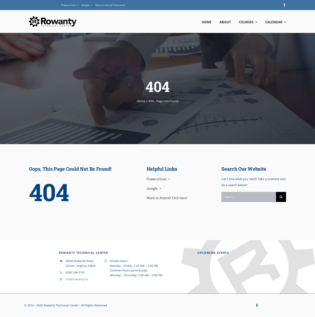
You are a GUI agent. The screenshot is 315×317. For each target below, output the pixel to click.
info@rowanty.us (76, 279)
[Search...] (248, 197)
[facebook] (284, 5)
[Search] (281, 197)
